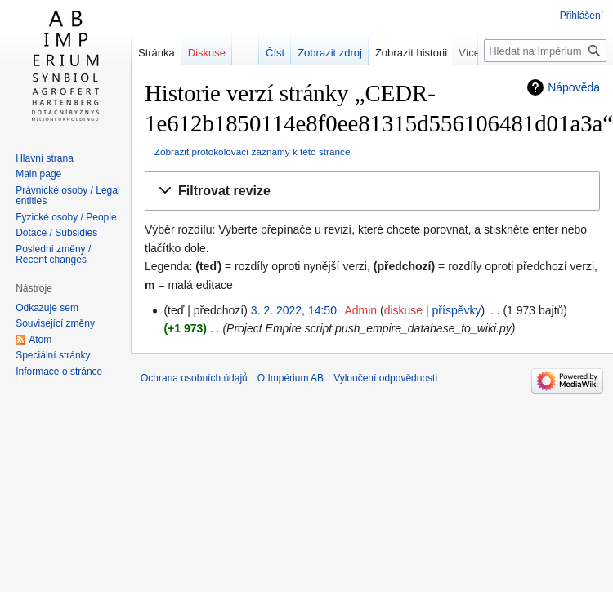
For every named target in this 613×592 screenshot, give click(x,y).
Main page (38, 174)
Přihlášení (581, 15)
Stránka (156, 53)
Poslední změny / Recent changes (53, 254)
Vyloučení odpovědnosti (385, 378)
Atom (40, 339)
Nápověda (574, 87)
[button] (372, 191)
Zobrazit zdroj (341, 53)
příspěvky (456, 310)
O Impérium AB (290, 378)
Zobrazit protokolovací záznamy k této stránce (252, 151)
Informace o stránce (59, 371)
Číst (286, 53)
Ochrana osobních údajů (194, 378)
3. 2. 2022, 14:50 (294, 310)
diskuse (403, 310)
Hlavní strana (45, 158)
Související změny (55, 323)
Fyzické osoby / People (66, 217)
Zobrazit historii (423, 53)
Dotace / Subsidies (56, 232)
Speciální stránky (53, 355)
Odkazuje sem (47, 308)
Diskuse (207, 53)
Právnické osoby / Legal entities (67, 196)
